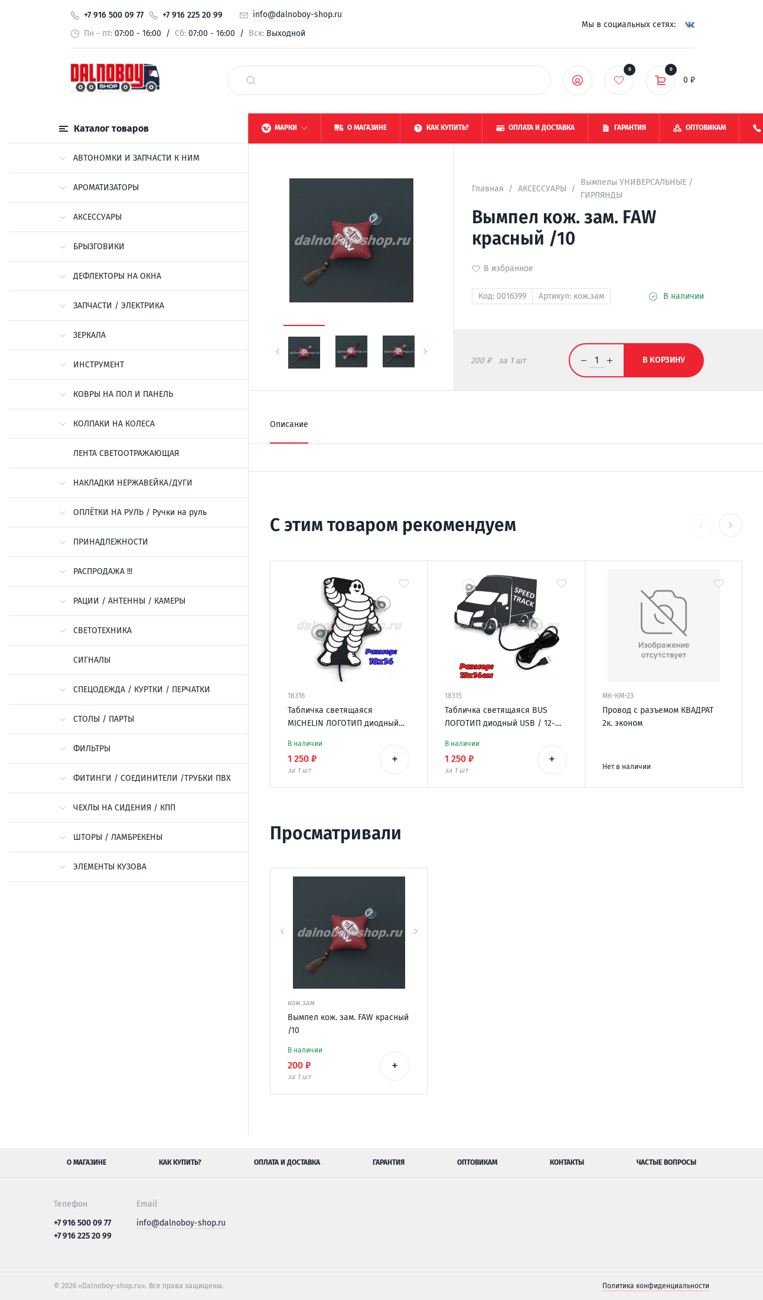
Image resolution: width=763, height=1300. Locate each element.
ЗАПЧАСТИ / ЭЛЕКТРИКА (111, 306)
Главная (488, 189)
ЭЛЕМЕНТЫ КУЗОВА (102, 867)
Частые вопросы (666, 1162)
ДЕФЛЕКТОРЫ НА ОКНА (110, 276)
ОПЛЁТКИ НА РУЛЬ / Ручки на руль (133, 512)
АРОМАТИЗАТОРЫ (99, 188)
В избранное (508, 268)
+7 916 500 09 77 (114, 15)
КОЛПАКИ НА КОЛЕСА (107, 424)
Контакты (567, 1162)
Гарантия (389, 1162)
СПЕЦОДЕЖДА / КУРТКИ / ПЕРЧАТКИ (134, 690)
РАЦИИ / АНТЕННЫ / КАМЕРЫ (122, 601)
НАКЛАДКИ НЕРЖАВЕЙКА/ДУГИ (126, 483)
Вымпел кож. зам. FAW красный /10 (348, 1023)
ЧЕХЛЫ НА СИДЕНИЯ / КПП (117, 808)
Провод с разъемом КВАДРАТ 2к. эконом (657, 716)
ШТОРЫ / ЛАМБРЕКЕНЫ (110, 837)
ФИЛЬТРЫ (84, 749)
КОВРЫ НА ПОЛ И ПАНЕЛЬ (116, 394)
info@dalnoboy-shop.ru (297, 14)
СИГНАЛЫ (91, 660)
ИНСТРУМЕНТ (91, 365)
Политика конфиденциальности (655, 1286)
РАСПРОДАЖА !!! (95, 571)
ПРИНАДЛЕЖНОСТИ (103, 542)
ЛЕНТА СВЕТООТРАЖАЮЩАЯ (126, 453)
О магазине (86, 1162)
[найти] (251, 80)
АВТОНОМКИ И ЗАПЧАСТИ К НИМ (129, 158)
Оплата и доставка (287, 1162)
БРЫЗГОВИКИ (92, 247)
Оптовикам (477, 1162)
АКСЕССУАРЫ (90, 217)
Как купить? (180, 1162)
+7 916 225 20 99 (192, 15)
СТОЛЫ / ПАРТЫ (96, 719)
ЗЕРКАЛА (82, 335)
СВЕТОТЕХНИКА (95, 630)
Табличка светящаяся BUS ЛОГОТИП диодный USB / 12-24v (500, 717)
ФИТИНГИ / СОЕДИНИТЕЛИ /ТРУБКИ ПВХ (145, 778)
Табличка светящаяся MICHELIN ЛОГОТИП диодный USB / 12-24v (343, 717)
